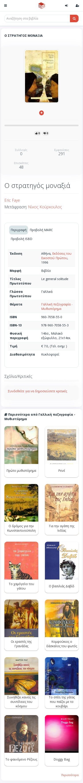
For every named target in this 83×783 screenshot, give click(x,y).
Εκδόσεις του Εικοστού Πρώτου (56, 255)
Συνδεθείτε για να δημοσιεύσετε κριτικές (37, 391)
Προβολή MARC (41, 230)
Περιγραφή (19, 230)
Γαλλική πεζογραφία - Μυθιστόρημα (57, 306)
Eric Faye (12, 200)
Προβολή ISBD (21, 239)
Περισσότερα (70, 775)
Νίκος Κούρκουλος (45, 206)
